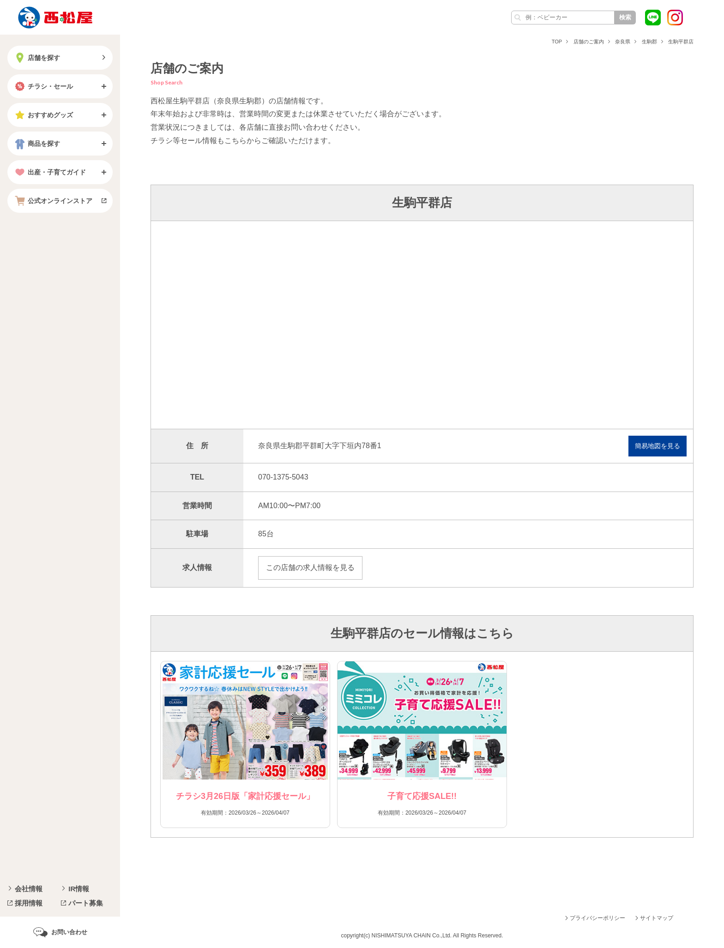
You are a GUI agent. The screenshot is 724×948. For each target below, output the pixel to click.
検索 (625, 17)
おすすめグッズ (43, 115)
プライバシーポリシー (597, 918)
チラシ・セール (43, 86)
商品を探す (36, 143)
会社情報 (28, 889)
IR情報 (78, 889)
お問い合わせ (69, 932)
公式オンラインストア (52, 201)
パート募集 (85, 903)
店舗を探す (36, 58)
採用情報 (28, 903)
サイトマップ (656, 918)
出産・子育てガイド (49, 172)
